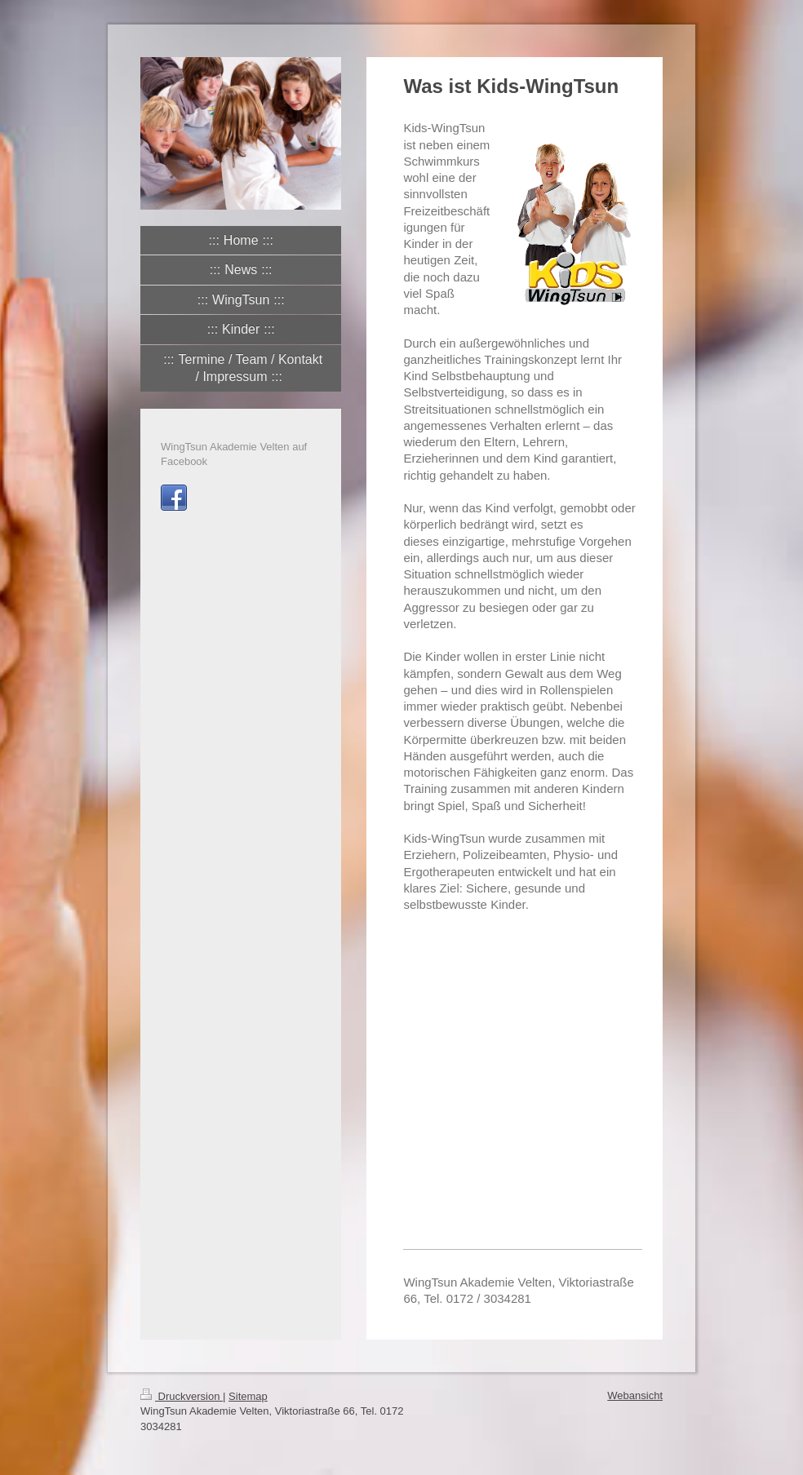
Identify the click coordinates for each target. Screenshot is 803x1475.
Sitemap (248, 1396)
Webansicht (635, 1395)
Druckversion (181, 1396)
